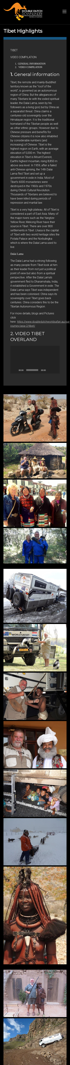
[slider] (32, 370)
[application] (35, 360)
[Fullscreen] (55, 370)
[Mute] (49, 370)
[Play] (15, 370)
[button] (35, 360)
